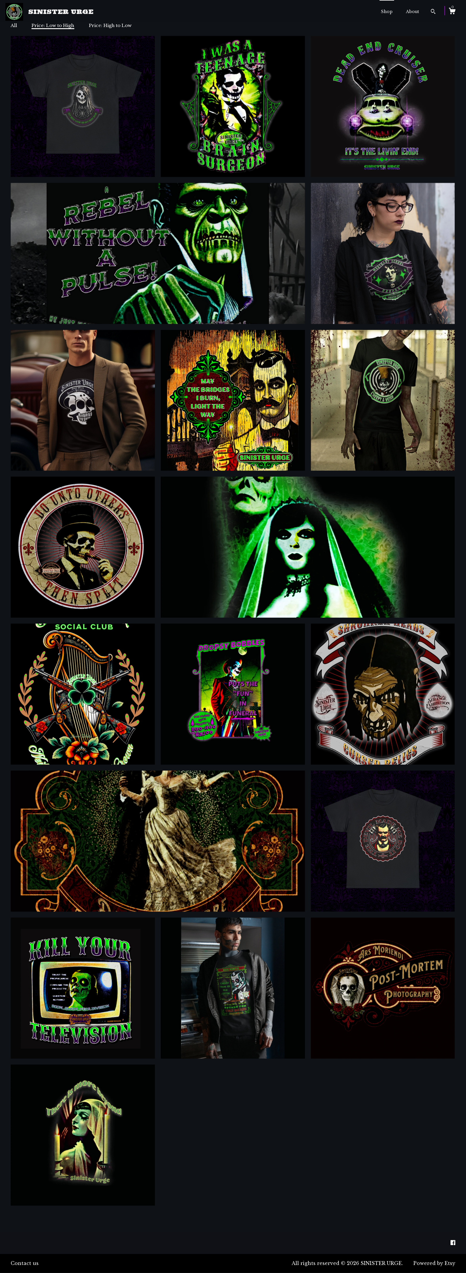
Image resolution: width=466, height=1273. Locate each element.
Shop (387, 11)
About (412, 11)
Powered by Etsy (434, 1263)
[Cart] (452, 11)
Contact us (25, 1263)
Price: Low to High (53, 25)
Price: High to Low (110, 25)
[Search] (433, 12)
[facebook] (453, 1243)
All (14, 25)
